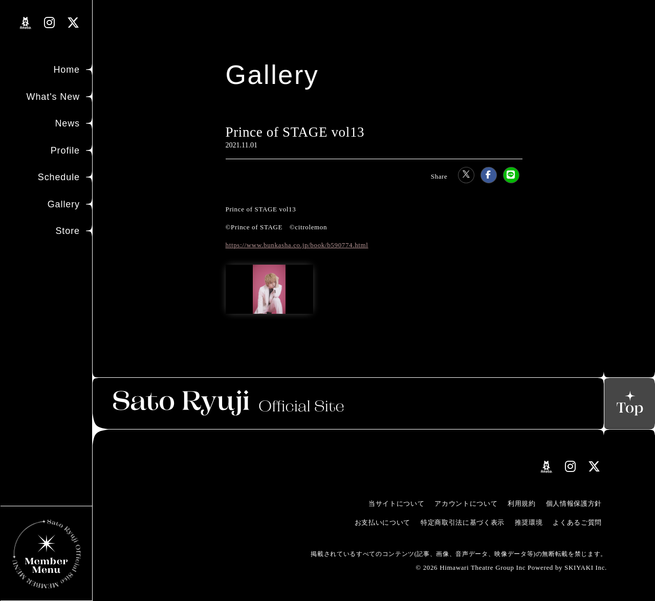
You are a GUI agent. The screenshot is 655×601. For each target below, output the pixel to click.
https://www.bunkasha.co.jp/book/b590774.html (297, 245)
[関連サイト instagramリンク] (49, 22)
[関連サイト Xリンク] (73, 22)
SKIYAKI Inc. (585, 567)
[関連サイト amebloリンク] (26, 23)
